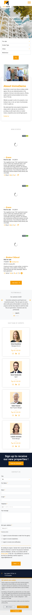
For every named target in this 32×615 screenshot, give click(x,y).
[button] (16, 41)
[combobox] (3, 506)
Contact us (6, 116)
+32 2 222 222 (16, 350)
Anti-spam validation (6, 525)
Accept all (17, 611)
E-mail (3, 497)
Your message (4, 510)
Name (3, 490)
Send (16, 563)
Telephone (4, 504)
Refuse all (23, 606)
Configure (10, 606)
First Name (4, 483)
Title (2, 476)
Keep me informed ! (16, 463)
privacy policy (4, 553)
